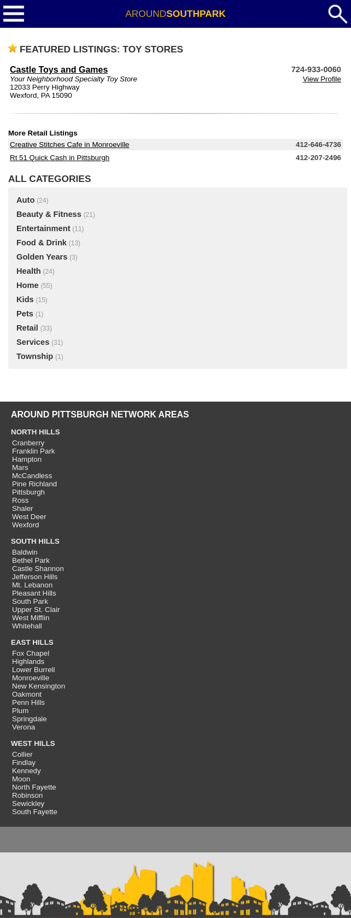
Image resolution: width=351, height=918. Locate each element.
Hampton (27, 459)
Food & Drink (41, 242)
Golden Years (41, 256)
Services (32, 342)
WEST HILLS (33, 743)
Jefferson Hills (34, 577)
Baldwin (25, 552)
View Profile (322, 79)
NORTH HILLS (35, 432)
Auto (25, 200)
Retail (27, 327)
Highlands (28, 661)
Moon (21, 779)
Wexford (25, 525)
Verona (23, 727)
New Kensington (38, 686)
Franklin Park (33, 451)
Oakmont (27, 694)
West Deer (29, 517)
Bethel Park (31, 560)
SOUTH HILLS (35, 541)
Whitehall (27, 626)
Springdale (29, 719)
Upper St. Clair (36, 609)
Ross (20, 500)
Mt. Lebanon (32, 585)
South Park (30, 601)
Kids (25, 299)
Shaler (22, 508)
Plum (20, 711)
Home (27, 285)
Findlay (24, 762)
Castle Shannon (38, 568)
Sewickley (28, 803)
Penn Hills (28, 702)
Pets (24, 313)
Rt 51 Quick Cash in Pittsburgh (59, 158)
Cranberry (28, 443)
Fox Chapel (30, 653)
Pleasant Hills (34, 593)
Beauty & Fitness (48, 214)
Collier (22, 754)
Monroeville (30, 678)
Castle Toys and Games (59, 69)
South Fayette (34, 812)
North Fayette (34, 787)
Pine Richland (34, 484)
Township (34, 356)
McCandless (32, 476)
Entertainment (43, 228)
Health (28, 271)
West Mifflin (30, 618)
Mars (20, 467)
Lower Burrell (33, 670)
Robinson (27, 795)
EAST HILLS (32, 642)
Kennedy (26, 771)
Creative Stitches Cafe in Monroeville (70, 144)
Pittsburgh (28, 492)
